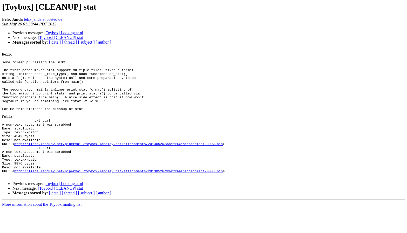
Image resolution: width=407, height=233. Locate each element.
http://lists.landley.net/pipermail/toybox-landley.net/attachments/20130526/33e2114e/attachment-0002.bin (118, 162)
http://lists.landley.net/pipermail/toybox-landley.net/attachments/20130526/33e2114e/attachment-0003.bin (118, 195)
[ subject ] (86, 42)
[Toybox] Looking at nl (63, 33)
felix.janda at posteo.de (43, 19)
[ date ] (55, 42)
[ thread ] (69, 42)
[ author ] (103, 42)
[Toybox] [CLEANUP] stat (60, 37)
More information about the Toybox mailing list (42, 228)
